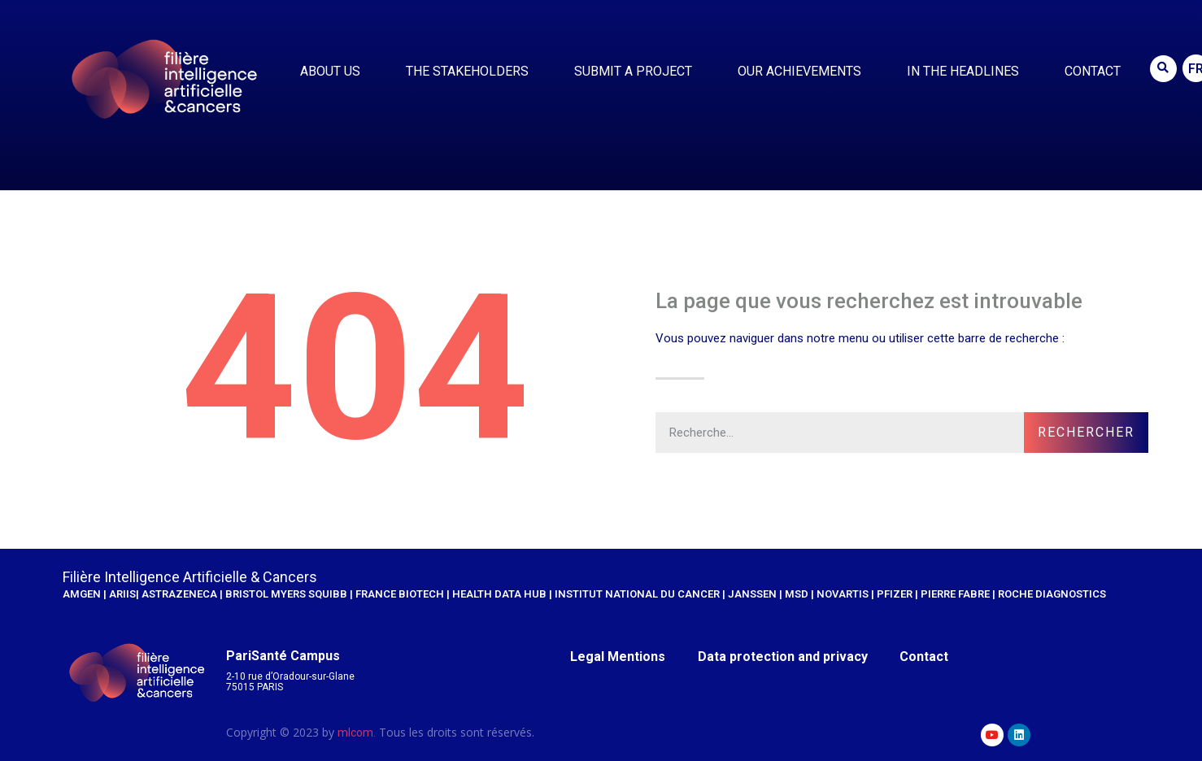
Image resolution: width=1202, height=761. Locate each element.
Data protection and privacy (784, 656)
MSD (798, 594)
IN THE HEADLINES (967, 71)
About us (334, 71)
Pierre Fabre (955, 594)
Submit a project (637, 71)
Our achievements (803, 71)
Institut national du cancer (637, 594)
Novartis (843, 594)
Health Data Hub (499, 594)
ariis (122, 594)
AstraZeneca (181, 594)
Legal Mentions (618, 656)
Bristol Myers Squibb (286, 594)
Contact (1093, 71)
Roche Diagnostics (1052, 594)
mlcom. (357, 732)
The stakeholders (471, 71)
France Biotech (399, 594)
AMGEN (82, 594)
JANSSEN (752, 594)
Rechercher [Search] (1086, 432)
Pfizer (894, 594)
